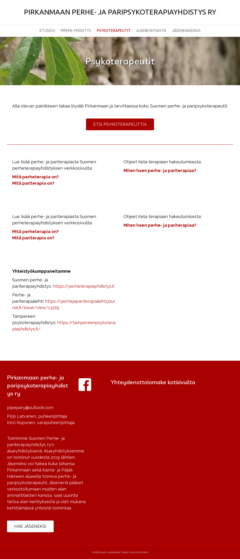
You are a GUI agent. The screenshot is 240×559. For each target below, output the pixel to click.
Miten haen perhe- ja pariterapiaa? (160, 170)
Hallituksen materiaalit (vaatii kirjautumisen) (120, 552)
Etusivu (47, 30)
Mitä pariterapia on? (33, 183)
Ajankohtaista (151, 30)
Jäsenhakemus (186, 30)
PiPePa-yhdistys (76, 30)
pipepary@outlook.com (30, 407)
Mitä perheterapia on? (35, 176)
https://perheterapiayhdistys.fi (83, 286)
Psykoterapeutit (114, 30)
